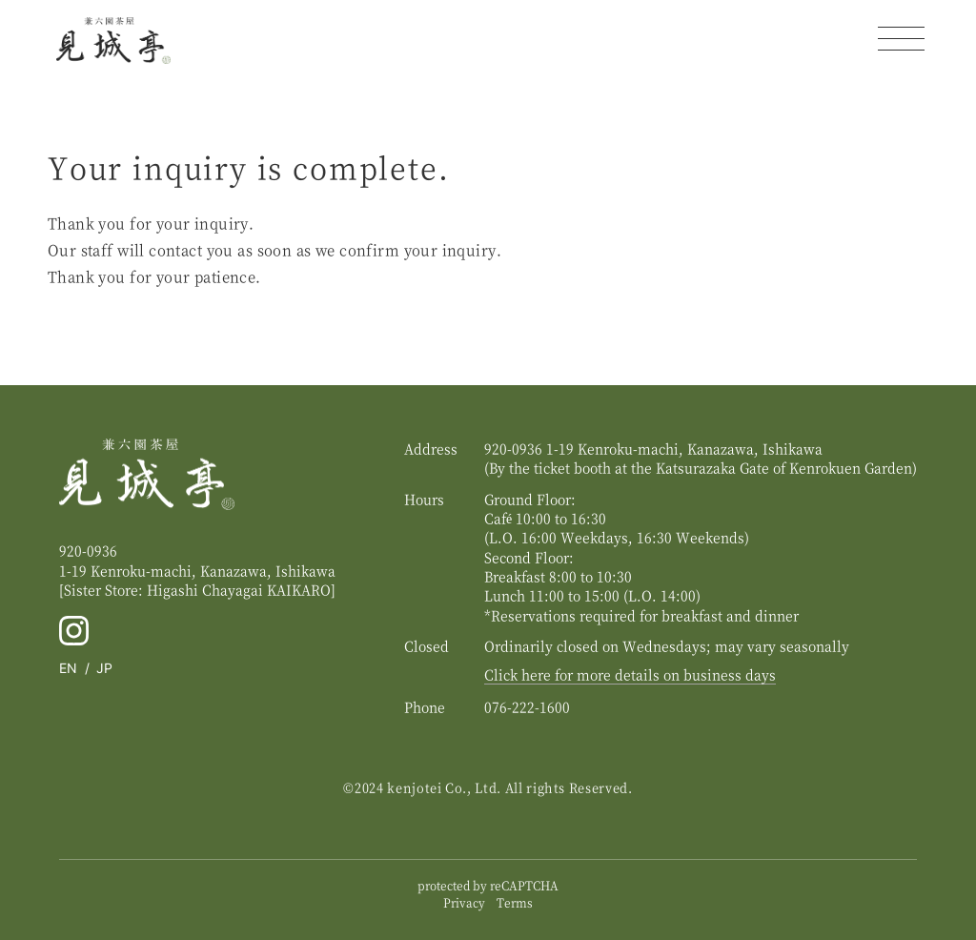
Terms (515, 902)
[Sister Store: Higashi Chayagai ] (197, 589)
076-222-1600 (527, 706)
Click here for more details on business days (630, 674)
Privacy (464, 902)
